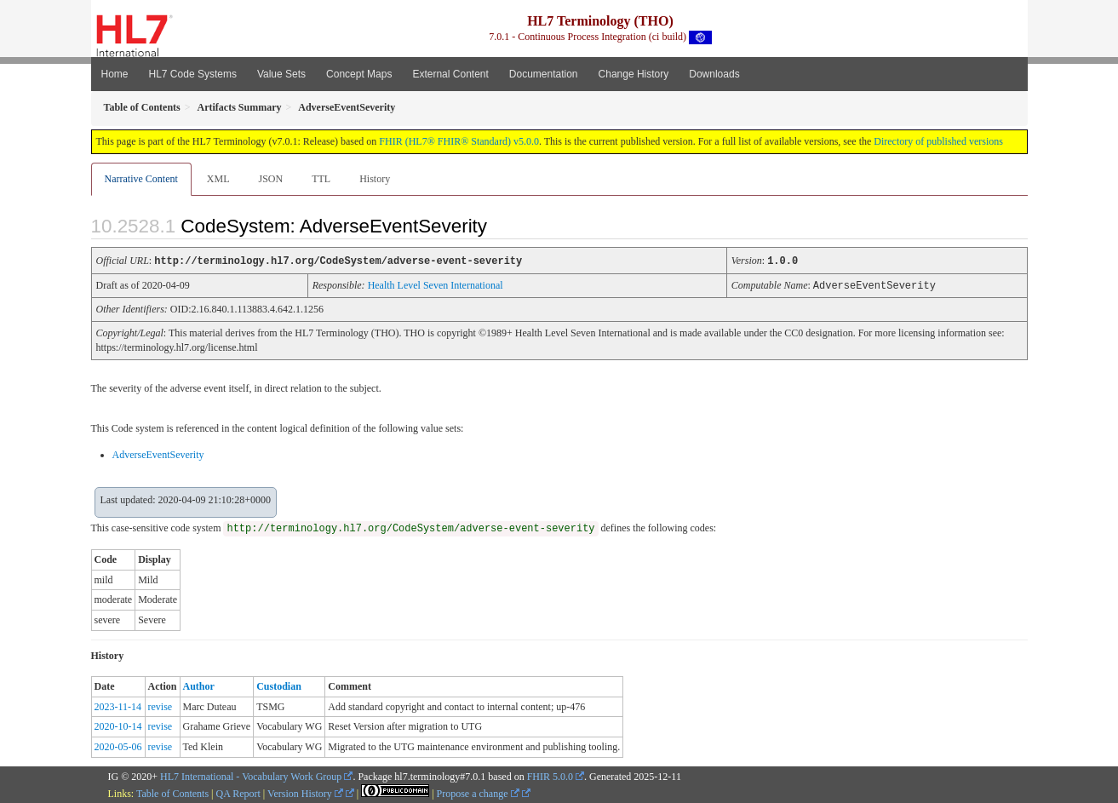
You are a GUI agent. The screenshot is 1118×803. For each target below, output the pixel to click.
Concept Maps (359, 74)
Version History (305, 792)
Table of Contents (172, 792)
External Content (450, 74)
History (374, 179)
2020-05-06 (118, 745)
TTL (321, 179)
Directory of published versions (938, 141)
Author (199, 685)
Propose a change (478, 792)
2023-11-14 (118, 705)
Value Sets (281, 74)
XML (218, 179)
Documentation (543, 74)
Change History (634, 74)
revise (160, 705)
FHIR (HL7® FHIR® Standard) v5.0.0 (459, 141)
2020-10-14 (118, 725)
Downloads (714, 74)
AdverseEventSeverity (158, 453)
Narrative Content (141, 179)
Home (115, 74)
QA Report (238, 792)
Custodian (278, 685)
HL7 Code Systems (193, 74)
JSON (270, 179)
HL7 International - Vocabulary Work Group (250, 775)
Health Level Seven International (435, 284)
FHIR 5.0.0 (550, 775)
